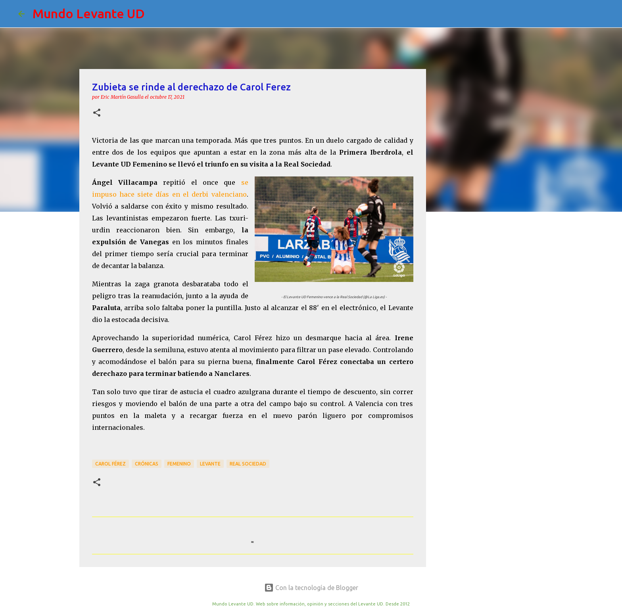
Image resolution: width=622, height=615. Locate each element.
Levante (210, 463)
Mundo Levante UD (89, 13)
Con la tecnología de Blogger (311, 587)
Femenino (179, 463)
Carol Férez (110, 463)
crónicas (146, 463)
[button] (97, 113)
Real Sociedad (248, 463)
